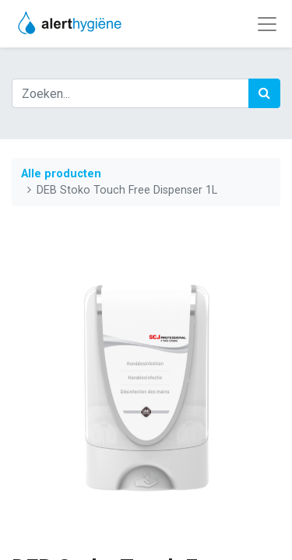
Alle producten (61, 173)
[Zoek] (264, 93)
